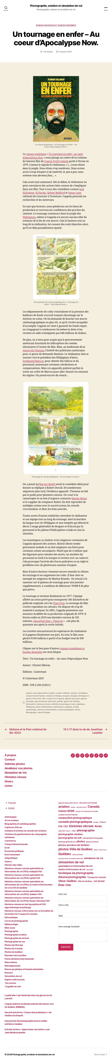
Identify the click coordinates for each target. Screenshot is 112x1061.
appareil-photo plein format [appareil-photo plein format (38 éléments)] (68, 803)
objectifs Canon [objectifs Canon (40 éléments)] (64, 831)
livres (73, 704)
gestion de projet (72, 698)
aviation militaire (63, 693)
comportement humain (35, 696)
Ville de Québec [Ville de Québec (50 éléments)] (85, 881)
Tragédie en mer (13, 986)
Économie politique (14, 851)
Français (12, 802)
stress (77, 709)
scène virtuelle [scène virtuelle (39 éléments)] (77, 854)
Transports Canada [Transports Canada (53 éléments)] (96, 877)
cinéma (74, 693)
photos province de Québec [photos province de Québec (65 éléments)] (73, 845)
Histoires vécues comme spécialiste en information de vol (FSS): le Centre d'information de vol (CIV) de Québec (28, 884)
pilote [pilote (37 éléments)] (96, 850)
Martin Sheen (79, 498)
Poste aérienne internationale (19, 959)
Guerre (8, 861)
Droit (7, 847)
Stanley (50, 52)
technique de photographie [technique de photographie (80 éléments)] (76, 873)
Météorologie (11, 924)
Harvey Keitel (47, 484)
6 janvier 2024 (65, 52)
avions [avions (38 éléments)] (73, 807)
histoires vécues (43, 704)
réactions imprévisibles (47, 709)
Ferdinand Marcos (33, 361)
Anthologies (11, 817)
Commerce (10, 841)
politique (68, 707)
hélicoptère (31, 704)
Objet (83, 919)
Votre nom (83, 897)
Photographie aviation (16, 934)
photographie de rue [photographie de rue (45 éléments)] (66, 842)
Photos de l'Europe (14, 945)
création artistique (54, 696)
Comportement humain (16, 844)
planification (59, 707)
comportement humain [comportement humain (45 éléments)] (68, 815)
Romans (9, 972)
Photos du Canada (14, 948)
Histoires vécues (15, 777)
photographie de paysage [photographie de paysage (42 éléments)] (93, 838)
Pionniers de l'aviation (15, 955)
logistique (80, 704)
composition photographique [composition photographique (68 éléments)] (75, 817)
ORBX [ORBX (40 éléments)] (73, 831)
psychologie (31, 709)
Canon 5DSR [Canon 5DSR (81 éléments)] (66, 811)
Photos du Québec (14, 952)
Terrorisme (10, 983)
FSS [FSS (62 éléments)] (60, 826)
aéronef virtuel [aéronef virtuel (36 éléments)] (81, 807)
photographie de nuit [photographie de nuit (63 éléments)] (70, 837)
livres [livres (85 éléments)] (98, 826)
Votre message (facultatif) (83, 933)
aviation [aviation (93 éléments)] (64, 806)
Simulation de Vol (16, 772)
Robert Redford (56, 192)
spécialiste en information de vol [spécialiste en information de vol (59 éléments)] (75, 866)
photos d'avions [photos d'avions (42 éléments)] (92, 842)
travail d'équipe (43, 712)
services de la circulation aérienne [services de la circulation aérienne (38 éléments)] (70, 858)
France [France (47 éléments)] (103, 822)
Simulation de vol (13, 976)
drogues (66, 696)
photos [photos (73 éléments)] (81, 841)
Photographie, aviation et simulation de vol (56, 5)
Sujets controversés (15, 979)
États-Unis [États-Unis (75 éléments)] (64, 885)
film (43, 698)
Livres (8, 785)
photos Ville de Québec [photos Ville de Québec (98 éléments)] (75, 849)
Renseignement (12, 966)
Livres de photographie (16, 921)
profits (76, 707)
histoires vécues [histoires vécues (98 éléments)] (81, 826)
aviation (51, 693)
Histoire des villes (13, 865)
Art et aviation (12, 820)
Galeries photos (15, 764)
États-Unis (59, 603)
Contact (10, 759)
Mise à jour (10, 928)
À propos (10, 755)
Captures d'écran (13, 827)
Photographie (11, 931)
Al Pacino (40, 192)
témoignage (31, 712)
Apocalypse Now (40, 693)
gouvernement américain (45, 701)
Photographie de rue (15, 941)
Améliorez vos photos (19, 768)
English (11, 808)
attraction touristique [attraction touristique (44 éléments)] (88, 803)
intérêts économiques (60, 704)
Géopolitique (11, 858)
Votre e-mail (83, 908)
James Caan (74, 192)
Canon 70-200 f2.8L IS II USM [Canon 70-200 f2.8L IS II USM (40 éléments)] (86, 811)
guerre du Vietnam (33, 350)
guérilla (60, 701)
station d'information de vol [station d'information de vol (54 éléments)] (71, 869)
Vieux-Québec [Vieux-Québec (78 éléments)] (67, 881)
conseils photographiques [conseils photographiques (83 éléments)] (75, 821)
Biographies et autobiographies (20, 824)
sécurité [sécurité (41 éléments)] (89, 870)
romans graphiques (66, 709)
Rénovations (11, 962)
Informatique (11, 917)
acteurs (29, 693)
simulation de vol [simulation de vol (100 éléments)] (71, 862)
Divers (9, 781)
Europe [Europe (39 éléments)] (95, 822)
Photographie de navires (17, 938)
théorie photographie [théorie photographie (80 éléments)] (72, 877)
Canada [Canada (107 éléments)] (93, 806)
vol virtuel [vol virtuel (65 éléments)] (99, 881)
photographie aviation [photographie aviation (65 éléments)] (70, 834)
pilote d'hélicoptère (44, 707)
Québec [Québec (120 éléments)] (64, 854)
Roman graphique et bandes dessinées (56, 25)
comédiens (82, 693)
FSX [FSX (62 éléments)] (66, 826)
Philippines (29, 217)
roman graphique (36, 154)
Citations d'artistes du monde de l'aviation (25, 831)
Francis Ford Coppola (56, 161)
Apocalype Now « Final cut (48, 621)
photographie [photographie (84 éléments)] (86, 830)
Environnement (12, 854)
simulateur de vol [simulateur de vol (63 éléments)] (93, 858)
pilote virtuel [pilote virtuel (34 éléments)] (102, 850)
